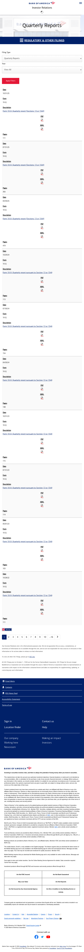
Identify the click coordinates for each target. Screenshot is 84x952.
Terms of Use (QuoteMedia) (64, 948)
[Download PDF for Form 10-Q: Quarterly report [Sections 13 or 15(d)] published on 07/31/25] (42, 174)
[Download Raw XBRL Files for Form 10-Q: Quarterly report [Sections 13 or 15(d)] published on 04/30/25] (42, 236)
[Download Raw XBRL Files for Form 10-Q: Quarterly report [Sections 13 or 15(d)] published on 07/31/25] (42, 183)
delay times (63, 946)
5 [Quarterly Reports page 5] (22, 637)
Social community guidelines (12, 918)
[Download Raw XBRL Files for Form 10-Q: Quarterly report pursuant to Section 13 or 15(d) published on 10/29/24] (42, 290)
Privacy (50, 914)
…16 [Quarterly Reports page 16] (51, 637)
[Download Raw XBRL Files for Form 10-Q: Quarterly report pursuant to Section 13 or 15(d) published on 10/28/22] (42, 613)
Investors (47, 742)
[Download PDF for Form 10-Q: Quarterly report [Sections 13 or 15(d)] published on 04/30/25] (42, 228)
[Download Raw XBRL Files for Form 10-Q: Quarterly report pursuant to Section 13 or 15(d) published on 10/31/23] (42, 452)
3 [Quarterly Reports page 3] (13, 637)
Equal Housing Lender (32, 925)
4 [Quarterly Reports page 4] (17, 637)
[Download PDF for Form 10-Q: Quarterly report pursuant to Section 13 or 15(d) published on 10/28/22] (42, 604)
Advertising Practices (37, 918)
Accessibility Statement (11, 699)
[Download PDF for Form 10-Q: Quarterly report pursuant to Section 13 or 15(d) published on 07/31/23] (42, 497)
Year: (4, 64)
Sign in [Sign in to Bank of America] (8, 721)
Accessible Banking (32, 914)
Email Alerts (8, 681)
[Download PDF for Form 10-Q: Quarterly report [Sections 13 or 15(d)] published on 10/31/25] (42, 120)
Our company (11, 738)
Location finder (12, 727)
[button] (80, 3)
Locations (7, 914)
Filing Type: (6, 52)
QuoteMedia (23, 946)
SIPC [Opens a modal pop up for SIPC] (48, 815)
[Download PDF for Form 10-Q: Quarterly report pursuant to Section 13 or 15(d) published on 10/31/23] (42, 443)
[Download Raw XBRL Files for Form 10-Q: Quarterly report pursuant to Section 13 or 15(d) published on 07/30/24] (42, 344)
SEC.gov (32, 657)
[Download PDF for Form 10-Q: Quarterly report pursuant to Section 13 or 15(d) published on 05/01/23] (42, 550)
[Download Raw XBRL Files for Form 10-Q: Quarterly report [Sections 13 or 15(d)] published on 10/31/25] (42, 129)
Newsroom (10, 747)
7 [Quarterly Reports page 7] (31, 637)
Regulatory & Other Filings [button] (42, 40)
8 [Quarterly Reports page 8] (35, 637)
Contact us (48, 721)
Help (44, 727)
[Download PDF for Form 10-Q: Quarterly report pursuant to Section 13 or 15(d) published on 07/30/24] (42, 335)
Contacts (8, 687)
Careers (43, 914)
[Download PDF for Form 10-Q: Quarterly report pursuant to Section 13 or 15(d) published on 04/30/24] (42, 389)
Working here (11, 742)
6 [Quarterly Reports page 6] (26, 637)
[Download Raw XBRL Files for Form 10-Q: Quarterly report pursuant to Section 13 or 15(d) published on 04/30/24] (42, 398)
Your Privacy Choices (52, 918)
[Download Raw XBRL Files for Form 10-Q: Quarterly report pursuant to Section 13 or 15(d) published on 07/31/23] (42, 505)
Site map (25, 918)
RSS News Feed (11, 693)
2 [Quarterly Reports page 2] (8, 637)
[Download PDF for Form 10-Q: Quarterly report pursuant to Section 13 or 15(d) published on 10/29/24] (42, 281)
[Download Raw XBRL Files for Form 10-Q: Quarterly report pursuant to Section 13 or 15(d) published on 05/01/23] (42, 559)
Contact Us (15, 914)
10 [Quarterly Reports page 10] (45, 637)
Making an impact (51, 738)
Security (57, 914)
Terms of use (7, 705)
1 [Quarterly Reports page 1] (4, 637)
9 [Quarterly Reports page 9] (39, 637)
